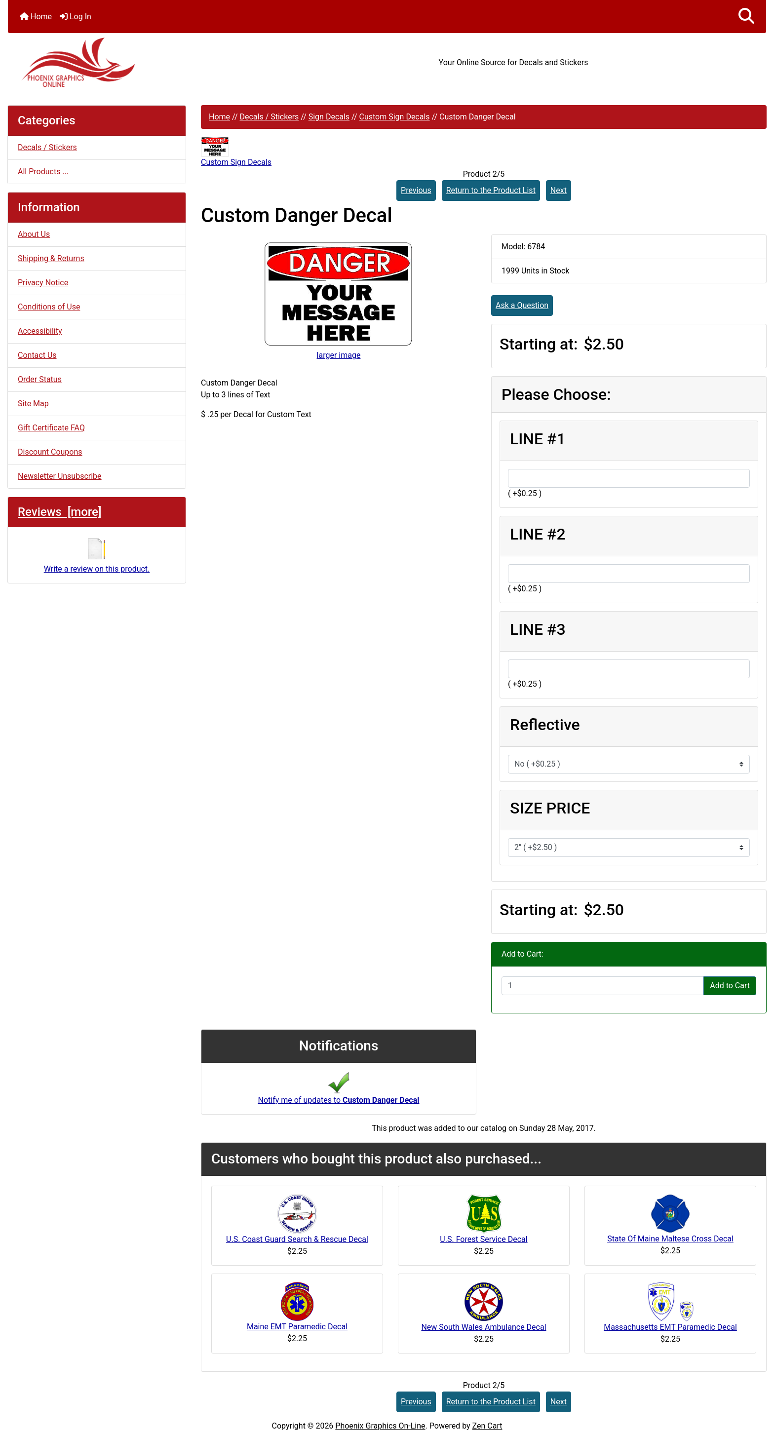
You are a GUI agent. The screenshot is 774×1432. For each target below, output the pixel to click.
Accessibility (40, 331)
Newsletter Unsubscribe (60, 476)
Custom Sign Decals (394, 116)
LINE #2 (538, 534)
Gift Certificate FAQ (51, 427)
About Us (34, 234)
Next (558, 190)
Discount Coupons (50, 452)
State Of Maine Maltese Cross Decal (670, 1238)
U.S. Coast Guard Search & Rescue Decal (297, 1239)
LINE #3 (538, 629)
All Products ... (43, 171)
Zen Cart (487, 1426)
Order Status (40, 379)
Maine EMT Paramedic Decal (297, 1326)
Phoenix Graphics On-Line (380, 1426)
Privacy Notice (43, 282)
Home (36, 16)
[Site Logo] (134, 62)
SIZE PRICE (550, 808)
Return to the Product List (491, 190)
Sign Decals (329, 116)
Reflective (545, 724)
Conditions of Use (49, 306)
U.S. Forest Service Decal (483, 1239)
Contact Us (37, 355)
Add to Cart (730, 985)
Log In (75, 16)
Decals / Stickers (269, 116)
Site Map (33, 403)
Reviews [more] (59, 512)
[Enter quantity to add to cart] (603, 985)
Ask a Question (522, 305)
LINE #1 (538, 438)
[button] (746, 16)
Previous (416, 190)
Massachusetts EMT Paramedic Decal (670, 1327)
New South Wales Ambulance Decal (483, 1327)
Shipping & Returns (51, 258)
